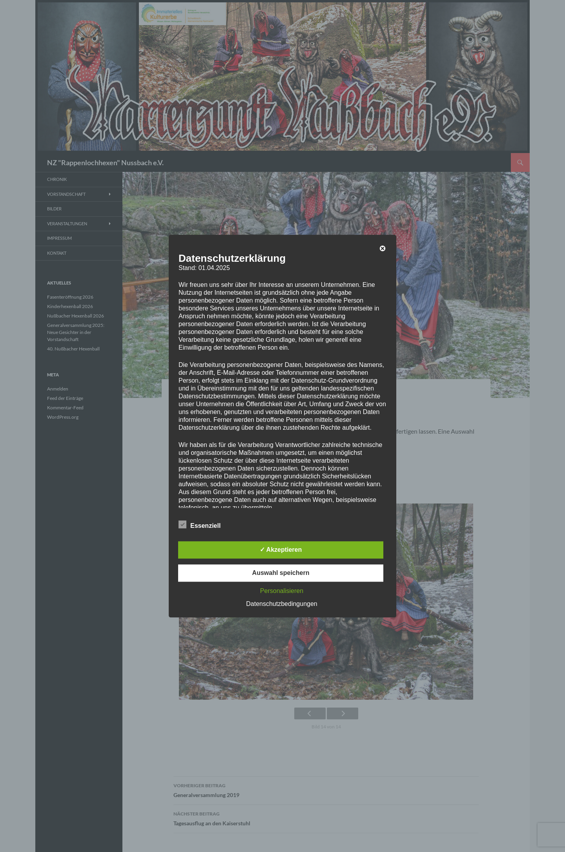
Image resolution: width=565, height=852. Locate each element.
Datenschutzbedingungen (281, 603)
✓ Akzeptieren (281, 549)
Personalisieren (281, 590)
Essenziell (200, 524)
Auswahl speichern (281, 572)
